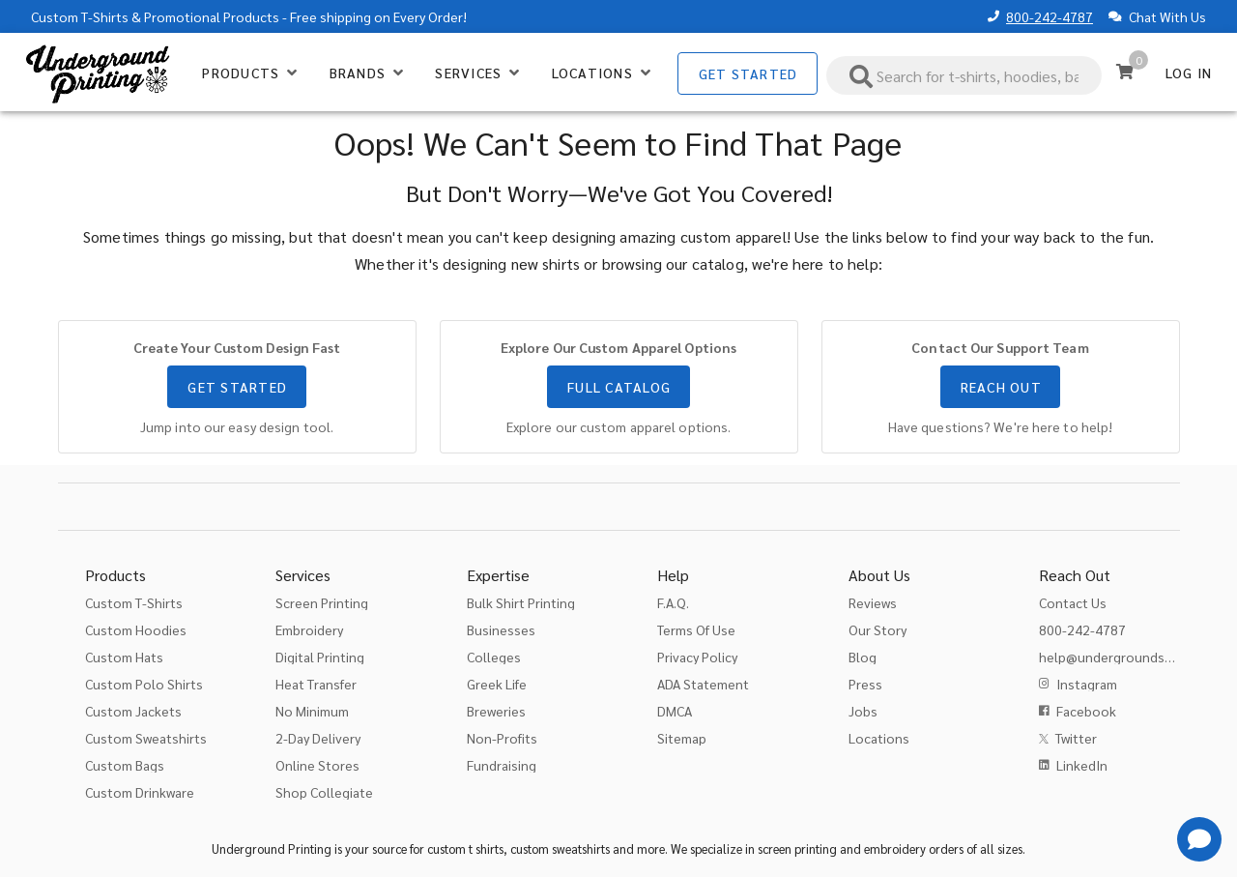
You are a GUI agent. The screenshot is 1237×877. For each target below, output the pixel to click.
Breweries (496, 710)
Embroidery (309, 629)
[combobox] (964, 75)
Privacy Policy (697, 656)
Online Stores (317, 765)
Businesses (501, 629)
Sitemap (681, 737)
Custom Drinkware (139, 792)
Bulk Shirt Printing (521, 602)
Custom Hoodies (136, 629)
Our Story (877, 629)
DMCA (674, 710)
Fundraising (501, 765)
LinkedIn (1082, 765)
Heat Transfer (316, 683)
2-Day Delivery (317, 737)
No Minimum (312, 710)
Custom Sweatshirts (146, 737)
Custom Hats (124, 656)
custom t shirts (465, 848)
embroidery (895, 848)
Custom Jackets (133, 710)
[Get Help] (1199, 839)
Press (865, 683)
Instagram (1086, 683)
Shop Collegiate (324, 792)
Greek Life (497, 683)
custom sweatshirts (560, 848)
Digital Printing (319, 656)
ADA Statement (703, 683)
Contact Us (1073, 602)
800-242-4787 (1049, 16)
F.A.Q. (673, 602)
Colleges (494, 656)
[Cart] (1125, 71)
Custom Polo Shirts (144, 683)
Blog (863, 656)
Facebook (1086, 710)
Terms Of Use (696, 629)
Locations (879, 737)
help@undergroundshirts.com (1130, 656)
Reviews (873, 602)
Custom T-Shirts (80, 16)
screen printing (797, 848)
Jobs (863, 710)
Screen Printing (321, 602)
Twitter (1076, 737)
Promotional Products (211, 16)
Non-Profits (502, 737)
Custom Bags (124, 765)
